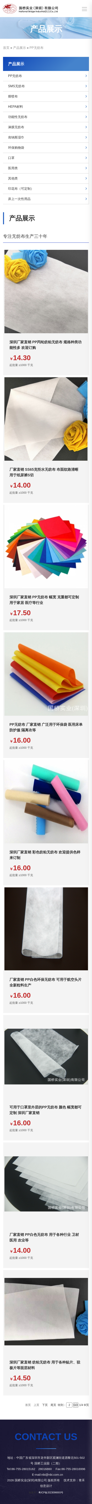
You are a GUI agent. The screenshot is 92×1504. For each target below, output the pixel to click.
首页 (6, 47)
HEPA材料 (15, 106)
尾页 (53, 1405)
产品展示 (19, 47)
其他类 (13, 178)
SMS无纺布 (16, 86)
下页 (45, 1405)
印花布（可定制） (21, 188)
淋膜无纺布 (16, 127)
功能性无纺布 (17, 117)
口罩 (11, 158)
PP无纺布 (36, 47)
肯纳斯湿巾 (16, 137)
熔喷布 (13, 96)
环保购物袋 (16, 147)
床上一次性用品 (19, 199)
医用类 (13, 168)
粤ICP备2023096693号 (50, 1492)
